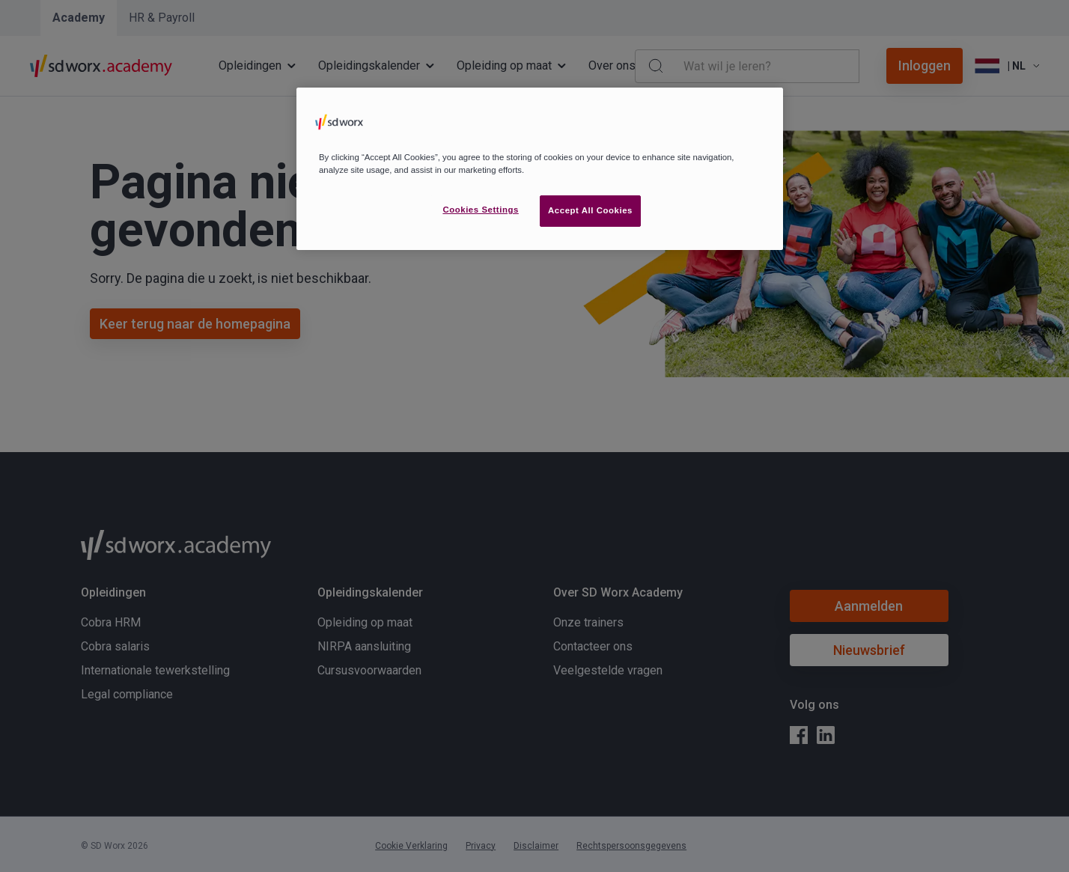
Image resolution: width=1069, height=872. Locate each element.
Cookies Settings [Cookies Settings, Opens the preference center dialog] (480, 209)
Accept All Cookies (590, 210)
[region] (539, 169)
